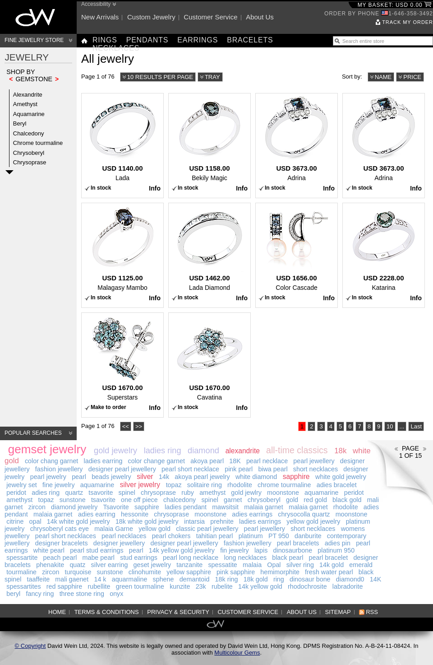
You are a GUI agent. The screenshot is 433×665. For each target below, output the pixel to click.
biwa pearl (272, 469)
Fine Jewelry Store (34, 40)
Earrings (197, 40)
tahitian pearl (214, 535)
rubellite (99, 586)
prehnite (222, 521)
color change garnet (156, 461)
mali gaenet (71, 579)
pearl (79, 476)
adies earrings (252, 514)
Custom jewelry (151, 17)
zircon (37, 507)
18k (340, 450)
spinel (127, 492)
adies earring (96, 514)
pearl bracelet (328, 557)
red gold (315, 499)
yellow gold (154, 528)
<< (125, 426)
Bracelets (250, 40)
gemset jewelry (47, 449)
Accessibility (96, 4)
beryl (13, 593)
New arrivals (100, 17)
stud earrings (138, 557)
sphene (163, 579)
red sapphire (64, 586)
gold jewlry (246, 492)
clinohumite (145, 572)
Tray (212, 77)
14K (375, 579)
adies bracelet (337, 484)
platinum (251, 535)
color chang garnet (51, 461)
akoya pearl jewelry (202, 476)
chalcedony (179, 499)
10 (390, 426)
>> (138, 426)
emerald (361, 564)
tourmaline (21, 572)
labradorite (347, 586)
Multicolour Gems (237, 652)
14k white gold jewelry (78, 521)
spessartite (21, 557)
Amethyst (25, 104)
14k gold (331, 564)
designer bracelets (61, 543)
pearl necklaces (123, 535)
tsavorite (100, 492)
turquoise (78, 572)
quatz (77, 564)
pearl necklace (267, 461)
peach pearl (60, 557)
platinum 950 (336, 550)
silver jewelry (140, 484)
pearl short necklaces (65, 535)
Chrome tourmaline (38, 143)
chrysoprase (158, 492)
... (402, 426)
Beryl (20, 123)
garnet (233, 499)
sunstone (73, 499)
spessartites (23, 586)
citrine (14, 521)
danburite (308, 535)
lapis (260, 550)
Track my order (407, 22)
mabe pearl (99, 557)
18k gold (256, 579)
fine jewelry (58, 484)
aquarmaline (129, 579)
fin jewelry (234, 550)
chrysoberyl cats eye (59, 528)
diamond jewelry (74, 507)
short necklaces (315, 469)
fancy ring (40, 593)
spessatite (222, 564)
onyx (116, 593)
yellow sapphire (188, 572)
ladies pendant (186, 507)
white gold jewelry (340, 476)
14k (164, 476)
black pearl (287, 557)
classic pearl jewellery (207, 528)
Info (155, 188)
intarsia (194, 521)
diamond (203, 450)
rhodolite (239, 484)
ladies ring (162, 450)
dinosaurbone (293, 550)
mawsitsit (225, 507)
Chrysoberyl (28, 152)
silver (145, 476)
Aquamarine (29, 114)
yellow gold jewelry (313, 521)
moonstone (283, 492)
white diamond (256, 476)
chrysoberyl (264, 499)
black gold (346, 499)
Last (416, 426)
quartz (74, 492)
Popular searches (33, 433)
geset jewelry (152, 564)
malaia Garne (113, 528)
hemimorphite (279, 572)
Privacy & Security (178, 612)
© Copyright (30, 645)
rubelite (222, 586)
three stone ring (82, 593)
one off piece (139, 499)
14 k (100, 579)
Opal (274, 564)
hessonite (134, 514)
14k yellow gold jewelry (182, 550)
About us (260, 17)
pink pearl (239, 469)
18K (234, 461)
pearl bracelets (298, 543)
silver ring (300, 564)
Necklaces (115, 48)
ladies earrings (260, 521)
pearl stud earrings (96, 550)
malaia (252, 564)
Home (57, 612)
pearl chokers (171, 535)
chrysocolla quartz (304, 514)
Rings (104, 40)
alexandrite (243, 451)
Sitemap (338, 612)
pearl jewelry (48, 476)
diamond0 (350, 579)
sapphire (296, 476)
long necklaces (245, 557)
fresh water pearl (329, 572)
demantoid (195, 579)
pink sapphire (235, 572)
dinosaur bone (310, 579)
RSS (372, 612)
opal (35, 521)
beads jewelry (111, 476)
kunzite (180, 586)
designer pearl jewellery (122, 469)
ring (278, 579)
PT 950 (278, 535)
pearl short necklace (190, 469)
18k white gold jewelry (147, 521)
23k (201, 586)
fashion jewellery (59, 469)
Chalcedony (28, 133)
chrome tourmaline (284, 484)
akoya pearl (207, 461)
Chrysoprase (29, 162)
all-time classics (297, 450)
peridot (16, 492)
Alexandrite (27, 94)
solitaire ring (204, 484)
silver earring (109, 564)
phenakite (50, 564)
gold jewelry (115, 450)
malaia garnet (263, 507)
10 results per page (160, 77)
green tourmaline (140, 586)
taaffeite (38, 579)
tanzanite (189, 564)
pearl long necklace (190, 557)
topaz (174, 484)
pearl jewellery (313, 461)
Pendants (147, 40)
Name (383, 77)
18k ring (226, 579)
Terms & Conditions (106, 612)
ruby (187, 492)
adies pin (337, 543)
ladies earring (103, 461)
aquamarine (97, 484)
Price (412, 77)
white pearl (48, 550)
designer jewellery (119, 543)
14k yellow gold (260, 586)
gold (292, 499)
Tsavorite (116, 507)
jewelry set (21, 484)
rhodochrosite (307, 586)
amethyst (212, 492)
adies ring (46, 492)
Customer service (210, 17)
